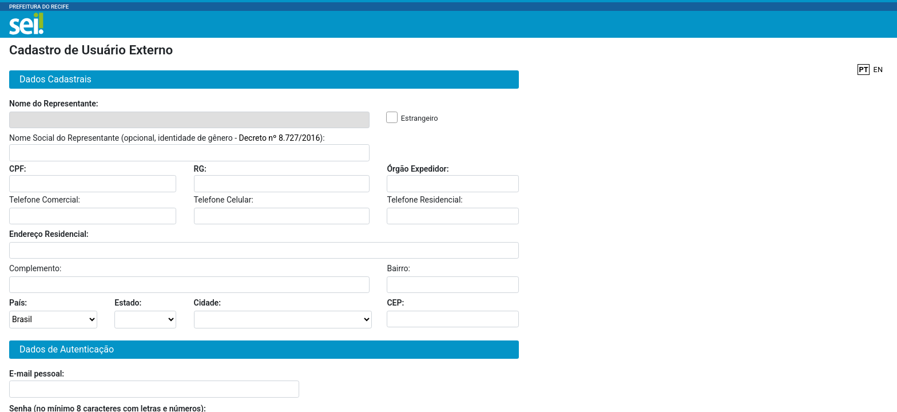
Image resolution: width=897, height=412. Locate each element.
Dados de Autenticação (64, 349)
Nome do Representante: (53, 103)
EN (878, 69)
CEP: (395, 302)
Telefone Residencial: (424, 199)
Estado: (127, 302)
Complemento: (35, 268)
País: (18, 302)
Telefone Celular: (223, 199)
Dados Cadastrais (53, 79)
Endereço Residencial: (49, 234)
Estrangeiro (419, 118)
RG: (200, 168)
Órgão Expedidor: (418, 168)
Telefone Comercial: (44, 199)
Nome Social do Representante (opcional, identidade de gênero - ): (167, 137)
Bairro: (398, 268)
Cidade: (207, 302)
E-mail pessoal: (36, 373)
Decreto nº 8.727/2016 (279, 137)
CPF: (17, 168)
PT (863, 69)
